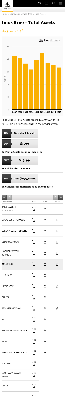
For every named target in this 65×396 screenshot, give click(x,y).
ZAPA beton (8, 344)
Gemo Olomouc (10, 230)
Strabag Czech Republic (14, 306)
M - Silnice (7, 253)
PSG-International (11, 275)
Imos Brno (27, 14)
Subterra (7, 313)
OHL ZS (5, 268)
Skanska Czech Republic (15, 291)
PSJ (3, 283)
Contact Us (30, 390)
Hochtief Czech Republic (10, 237)
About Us (14, 390)
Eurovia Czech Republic (14, 222)
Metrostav (7, 260)
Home (4, 14)
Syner (5, 329)
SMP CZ (5, 298)
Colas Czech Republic (13, 215)
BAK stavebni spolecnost (9, 207)
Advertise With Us (50, 390)
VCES (4, 336)
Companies (15, 14)
